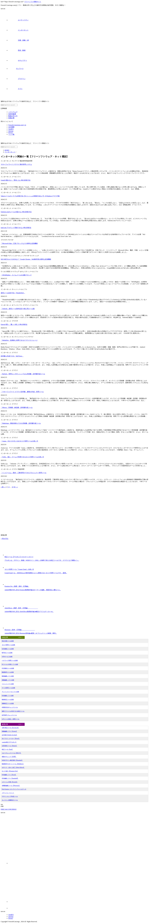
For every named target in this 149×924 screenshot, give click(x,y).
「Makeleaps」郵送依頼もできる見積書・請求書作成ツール (21, 423)
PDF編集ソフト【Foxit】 (9, 774)
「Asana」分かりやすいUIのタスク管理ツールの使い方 (19, 441)
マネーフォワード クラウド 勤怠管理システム (16, 164)
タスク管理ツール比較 (8, 645)
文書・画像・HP (18, 40)
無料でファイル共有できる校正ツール (13, 711)
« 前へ (3, 487)
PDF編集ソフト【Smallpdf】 (10, 778)
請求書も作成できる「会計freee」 (12, 356)
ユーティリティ (18, 20)
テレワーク (16, 68)
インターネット (18, 30)
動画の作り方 (12, 116)
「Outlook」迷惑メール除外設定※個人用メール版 (18, 308)
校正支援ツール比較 (8, 641)
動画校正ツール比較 (8, 699)
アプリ (15, 89)
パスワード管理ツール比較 (10, 660)
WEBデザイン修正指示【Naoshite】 (12, 760)
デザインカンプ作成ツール (10, 796)
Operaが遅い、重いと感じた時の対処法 (14, 324)
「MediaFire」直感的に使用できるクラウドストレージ (19, 340)
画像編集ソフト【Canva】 (9, 731)
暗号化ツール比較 (7, 652)
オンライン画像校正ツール (10, 800)
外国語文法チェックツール (10, 707)
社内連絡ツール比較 (8, 648)
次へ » (16, 487)
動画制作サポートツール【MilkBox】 (13, 764)
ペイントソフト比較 (8, 684)
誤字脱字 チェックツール (9, 715)
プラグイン (16, 79)
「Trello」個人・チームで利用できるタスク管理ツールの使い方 (22, 457)
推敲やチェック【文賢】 (9, 756)
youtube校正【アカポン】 (9, 742)
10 (12, 487)
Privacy (10, 132)
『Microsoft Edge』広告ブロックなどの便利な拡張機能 (19, 243)
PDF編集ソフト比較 (8, 695)
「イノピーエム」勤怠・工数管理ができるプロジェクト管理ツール (23, 473)
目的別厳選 (12, 114)
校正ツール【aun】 (7, 749)
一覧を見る (4, 538)
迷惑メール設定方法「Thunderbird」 (13, 293)
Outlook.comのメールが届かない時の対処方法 (16, 212)
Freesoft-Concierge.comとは (17, 125)
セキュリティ (17, 60)
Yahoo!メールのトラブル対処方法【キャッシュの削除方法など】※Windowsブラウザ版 (30, 196)
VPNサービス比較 (7, 656)
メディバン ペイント (8, 793)
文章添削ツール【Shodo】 (9, 746)
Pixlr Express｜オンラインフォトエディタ (14, 789)
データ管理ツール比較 (8, 688)
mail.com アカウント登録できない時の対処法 (16, 227)
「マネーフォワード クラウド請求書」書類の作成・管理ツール (22, 391)
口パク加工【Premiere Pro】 (10, 771)
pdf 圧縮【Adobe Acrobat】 (9, 735)
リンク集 (11, 134)
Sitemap (10, 131)
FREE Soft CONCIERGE (8, 809)
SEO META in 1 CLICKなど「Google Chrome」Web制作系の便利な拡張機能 (26, 259)
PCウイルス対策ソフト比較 (10, 664)
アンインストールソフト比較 (10, 691)
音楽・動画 (16, 50)
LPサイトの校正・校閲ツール (10, 719)
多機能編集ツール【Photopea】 (11, 785)
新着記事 (11, 118)
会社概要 (11, 127)
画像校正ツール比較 (8, 703)
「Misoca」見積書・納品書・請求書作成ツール (17, 407)
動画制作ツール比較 (8, 672)
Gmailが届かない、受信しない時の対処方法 (15, 180)
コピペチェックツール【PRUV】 (11, 753)
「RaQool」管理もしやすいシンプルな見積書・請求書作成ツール (23, 374)
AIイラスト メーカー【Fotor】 (11, 738)
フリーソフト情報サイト (32, 1)
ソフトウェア (12, 112)
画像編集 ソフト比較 (8, 680)
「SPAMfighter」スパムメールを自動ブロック (16, 275)
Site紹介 (11, 129)
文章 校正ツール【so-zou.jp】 (10, 727)
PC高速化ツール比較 (8, 668)
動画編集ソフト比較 (8, 676)
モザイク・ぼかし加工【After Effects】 (13, 767)
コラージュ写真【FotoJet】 (10, 782)
